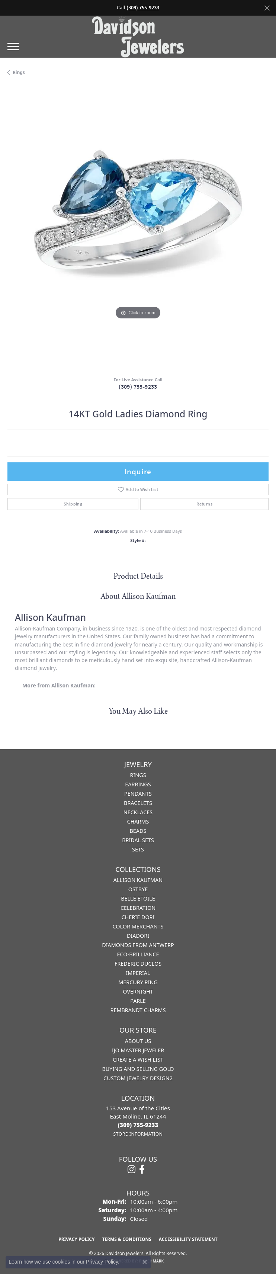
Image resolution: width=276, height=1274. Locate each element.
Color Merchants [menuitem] (137, 926)
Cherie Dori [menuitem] (138, 917)
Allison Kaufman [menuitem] (138, 879)
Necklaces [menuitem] (138, 812)
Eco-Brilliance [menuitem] (138, 954)
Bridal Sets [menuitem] (138, 840)
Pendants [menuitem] (138, 793)
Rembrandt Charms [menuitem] (138, 1010)
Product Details (138, 576)
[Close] (267, 8)
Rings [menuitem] (138, 775)
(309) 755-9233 (138, 387)
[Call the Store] (138, 1125)
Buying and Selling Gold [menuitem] (138, 1068)
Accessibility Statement (188, 1239)
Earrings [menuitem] (138, 784)
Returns (204, 504)
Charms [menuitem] (138, 821)
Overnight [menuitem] (138, 991)
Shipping (73, 504)
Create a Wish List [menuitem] (138, 1059)
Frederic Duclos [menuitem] (138, 963)
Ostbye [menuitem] (138, 889)
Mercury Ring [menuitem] (138, 982)
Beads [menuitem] (138, 830)
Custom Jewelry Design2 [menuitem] (138, 1078)
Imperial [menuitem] (138, 972)
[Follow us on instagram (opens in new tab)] (131, 1169)
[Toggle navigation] (13, 46)
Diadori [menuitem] (138, 935)
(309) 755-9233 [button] (142, 7)
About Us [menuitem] (138, 1040)
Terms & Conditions (126, 1239)
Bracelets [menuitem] (138, 802)
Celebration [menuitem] (138, 907)
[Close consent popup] (144, 1262)
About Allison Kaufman (138, 596)
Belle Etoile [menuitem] (138, 898)
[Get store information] (138, 1134)
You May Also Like (138, 711)
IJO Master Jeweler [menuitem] (138, 1050)
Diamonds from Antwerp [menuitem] (138, 945)
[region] (138, 228)
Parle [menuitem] (138, 1000)
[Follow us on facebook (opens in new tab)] (142, 1169)
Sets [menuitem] (138, 849)
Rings (19, 72)
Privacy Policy (76, 1239)
